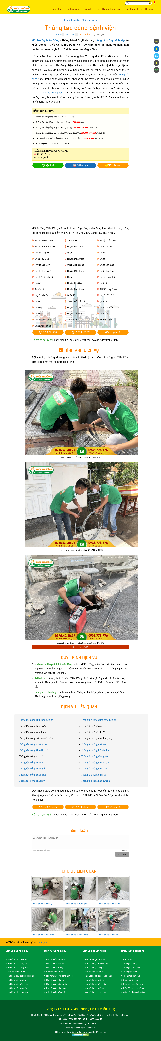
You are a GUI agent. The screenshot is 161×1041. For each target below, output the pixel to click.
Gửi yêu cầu (114, 165)
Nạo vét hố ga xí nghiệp (95, 992)
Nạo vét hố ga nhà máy (95, 988)
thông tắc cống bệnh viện (110, 40)
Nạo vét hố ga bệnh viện (95, 984)
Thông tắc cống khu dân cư (33, 750)
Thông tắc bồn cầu (131, 967)
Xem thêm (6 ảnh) (80, 647)
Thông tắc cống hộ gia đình (95, 750)
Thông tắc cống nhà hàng (32, 762)
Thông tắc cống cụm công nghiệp (98, 719)
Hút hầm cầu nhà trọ (17, 980)
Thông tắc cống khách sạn (95, 762)
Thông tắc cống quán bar (94, 768)
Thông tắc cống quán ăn (93, 774)
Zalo (156, 56)
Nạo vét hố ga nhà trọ (94, 980)
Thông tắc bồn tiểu (131, 976)
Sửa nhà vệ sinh (130, 980)
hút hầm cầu (21, 951)
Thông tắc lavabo (131, 972)
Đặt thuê (49, 165)
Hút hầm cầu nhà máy (17, 988)
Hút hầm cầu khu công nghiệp (21, 976)
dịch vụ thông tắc (52, 92)
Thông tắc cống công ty (41, 904)
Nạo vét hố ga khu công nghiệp (98, 976)
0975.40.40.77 (80, 332)
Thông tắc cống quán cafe (32, 774)
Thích (58, 34)
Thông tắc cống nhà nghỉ (32, 768)
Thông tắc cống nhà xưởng (95, 780)
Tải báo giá (82, 165)
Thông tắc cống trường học (33, 744)
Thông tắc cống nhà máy (32, 780)
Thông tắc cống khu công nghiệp (36, 719)
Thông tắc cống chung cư (94, 756)
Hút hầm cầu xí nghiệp (18, 992)
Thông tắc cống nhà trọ (93, 744)
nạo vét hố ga (98, 951)
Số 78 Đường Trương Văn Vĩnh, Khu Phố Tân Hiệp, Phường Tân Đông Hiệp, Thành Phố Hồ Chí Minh (85, 1015)
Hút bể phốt (128, 959)
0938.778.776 (48, 332)
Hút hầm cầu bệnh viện (18, 984)
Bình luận (70, 34)
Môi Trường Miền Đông (22, 9)
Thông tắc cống (130, 963)
